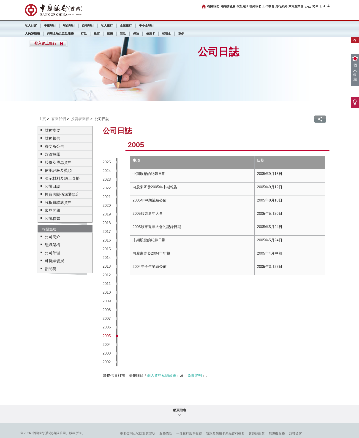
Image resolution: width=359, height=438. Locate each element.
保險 (136, 33)
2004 (107, 345)
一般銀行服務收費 (189, 433)
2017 (107, 232)
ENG (308, 6)
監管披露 (295, 433)
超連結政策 (257, 433)
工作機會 (268, 6)
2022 (107, 188)
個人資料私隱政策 (161, 375)
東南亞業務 (295, 6)
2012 (107, 275)
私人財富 (31, 25)
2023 (107, 179)
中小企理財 (146, 25)
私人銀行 (107, 25)
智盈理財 (69, 25)
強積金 (166, 33)
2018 (107, 223)
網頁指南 (179, 410)
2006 (107, 327)
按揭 (110, 33)
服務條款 (165, 433)
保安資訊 (242, 6)
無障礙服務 (277, 433)
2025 (107, 162)
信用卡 (150, 33)
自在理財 (88, 25)
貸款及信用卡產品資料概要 (225, 433)
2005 (107, 336)
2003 (107, 353)
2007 (107, 318)
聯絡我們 (255, 6)
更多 (181, 33)
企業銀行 (126, 25)
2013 (107, 266)
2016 (107, 240)
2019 (107, 214)
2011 (107, 284)
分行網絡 (281, 6)
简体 (315, 6)
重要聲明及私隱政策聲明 (137, 433)
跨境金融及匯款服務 (60, 33)
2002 (107, 362)
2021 (107, 197)
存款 (84, 33)
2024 (107, 171)
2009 (107, 301)
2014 (107, 258)
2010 (107, 292)
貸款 (123, 33)
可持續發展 (227, 6)
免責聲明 (194, 375)
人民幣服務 (32, 33)
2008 (107, 310)
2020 (107, 205)
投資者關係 (80, 119)
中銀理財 (50, 25)
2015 (107, 249)
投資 (97, 33)
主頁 (42, 119)
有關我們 (213, 6)
